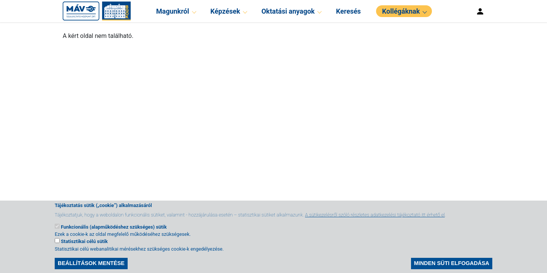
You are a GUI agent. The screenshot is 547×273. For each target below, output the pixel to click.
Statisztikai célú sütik (84, 247)
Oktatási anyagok (288, 11)
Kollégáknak (401, 11)
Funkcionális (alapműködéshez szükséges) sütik (114, 232)
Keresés (348, 11)
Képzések (225, 11)
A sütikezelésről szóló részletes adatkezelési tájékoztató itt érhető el (375, 220)
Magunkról (172, 11)
